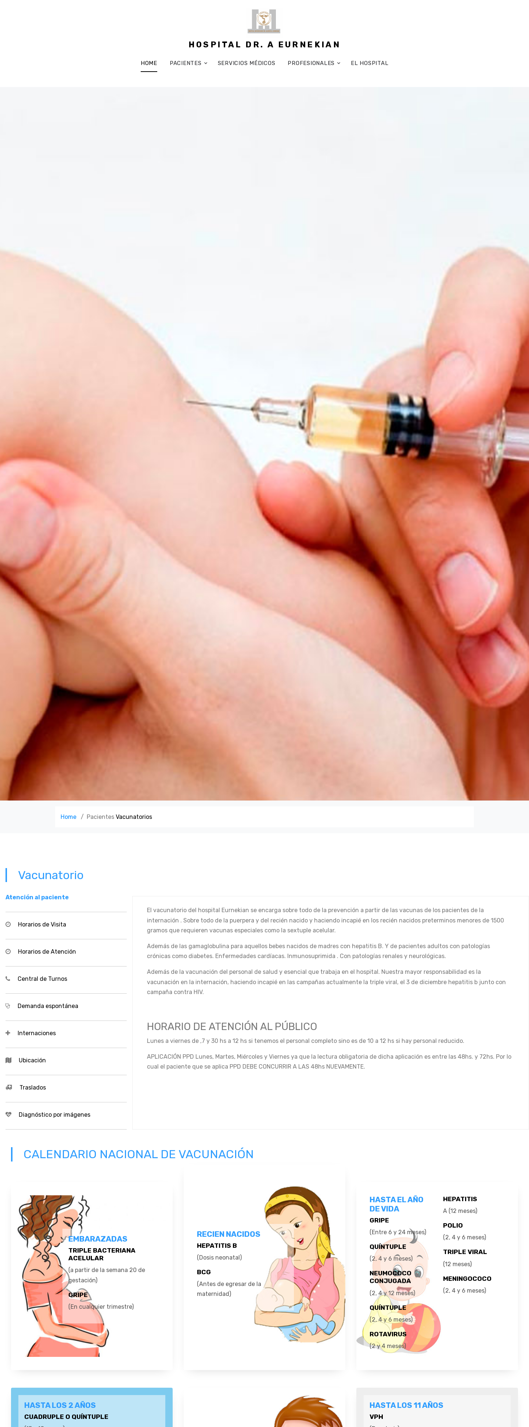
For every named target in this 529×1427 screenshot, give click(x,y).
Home (149, 63)
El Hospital (369, 63)
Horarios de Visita (42, 924)
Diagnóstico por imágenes (54, 1114)
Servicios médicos (247, 63)
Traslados (32, 1087)
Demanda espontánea (48, 1005)
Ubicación (32, 1060)
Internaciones (37, 1033)
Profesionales (311, 63)
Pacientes (186, 63)
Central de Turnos (42, 978)
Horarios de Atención (47, 951)
